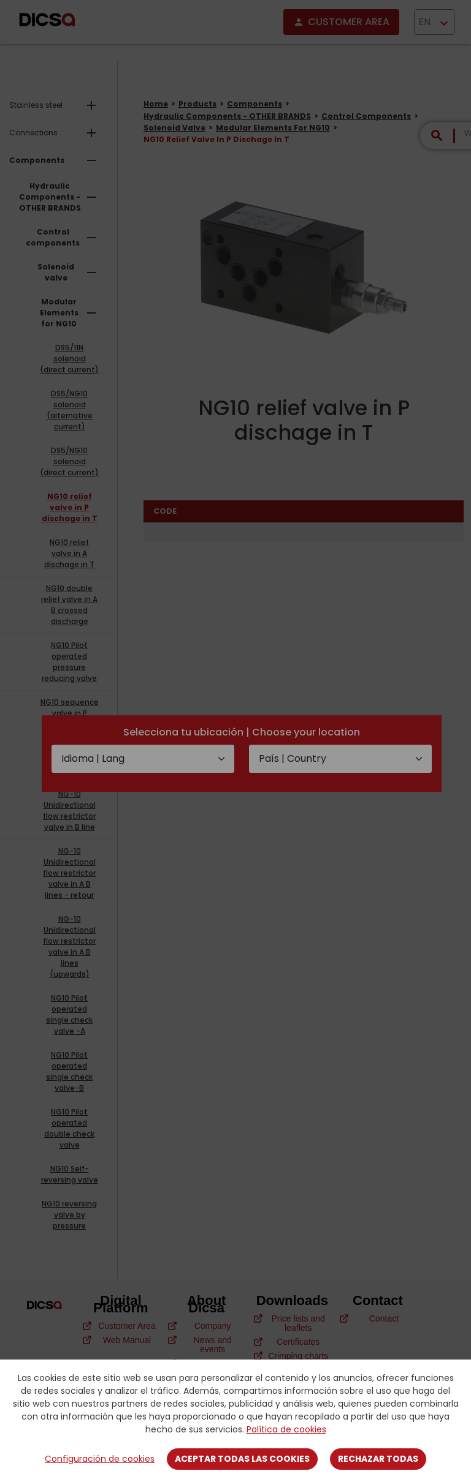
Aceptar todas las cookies (242, 1459)
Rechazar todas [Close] (378, 1459)
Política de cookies (286, 1429)
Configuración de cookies (100, 1459)
